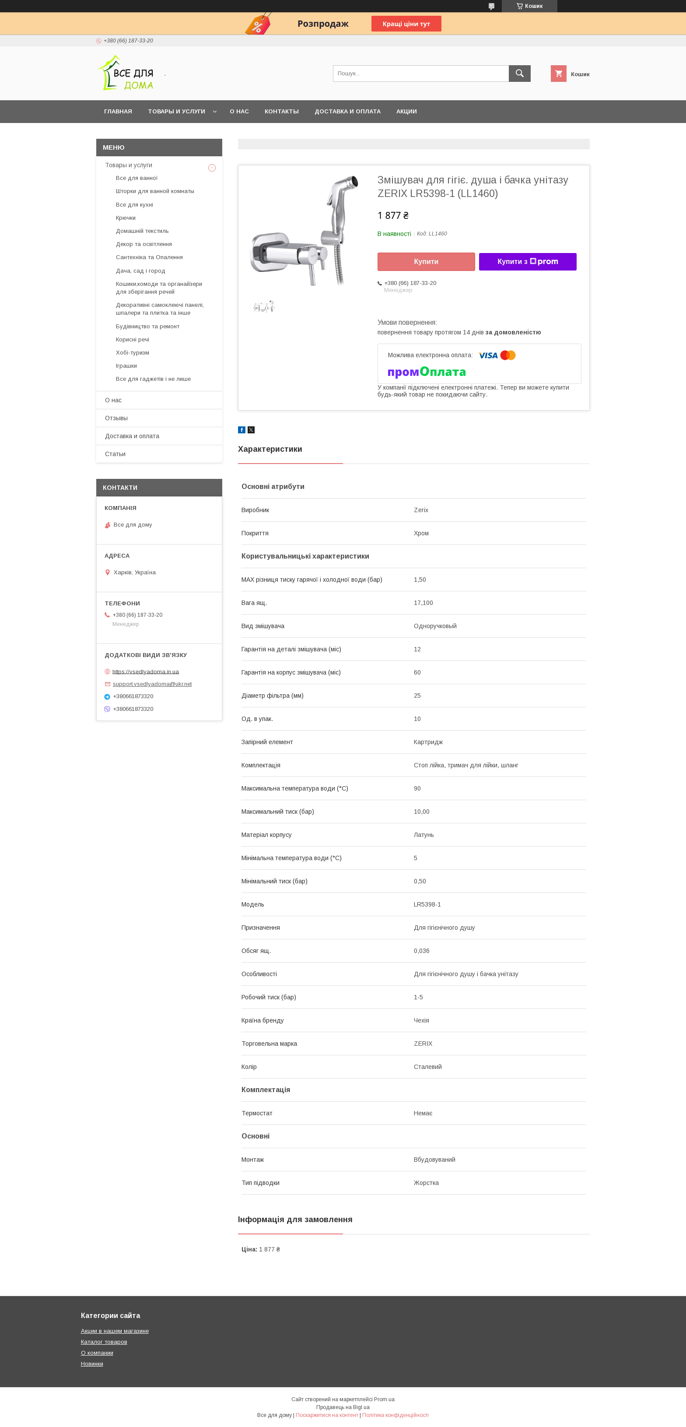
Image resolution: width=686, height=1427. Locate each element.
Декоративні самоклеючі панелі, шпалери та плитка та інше (160, 309)
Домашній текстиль (142, 231)
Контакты (282, 111)
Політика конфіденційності (395, 1415)
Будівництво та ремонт (147, 326)
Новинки (92, 1363)
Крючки (126, 217)
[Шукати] (520, 73)
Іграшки (126, 365)
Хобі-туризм (132, 352)
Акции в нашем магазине (115, 1331)
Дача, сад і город (140, 270)
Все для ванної (137, 178)
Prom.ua (384, 1399)
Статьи (115, 453)
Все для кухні (134, 204)
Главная (118, 111)
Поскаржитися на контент (327, 1415)
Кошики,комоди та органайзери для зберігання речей (159, 288)
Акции (406, 111)
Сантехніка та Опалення (149, 257)
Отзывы (116, 418)
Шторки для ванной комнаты (155, 191)
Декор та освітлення (144, 244)
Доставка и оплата (348, 111)
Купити (426, 261)
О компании (97, 1353)
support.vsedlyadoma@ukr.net (152, 684)
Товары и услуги (176, 111)
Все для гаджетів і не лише (153, 379)
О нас (239, 111)
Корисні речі (132, 339)
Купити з (527, 262)
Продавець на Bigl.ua (343, 1407)
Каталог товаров (104, 1342)
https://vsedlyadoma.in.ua (145, 671)
